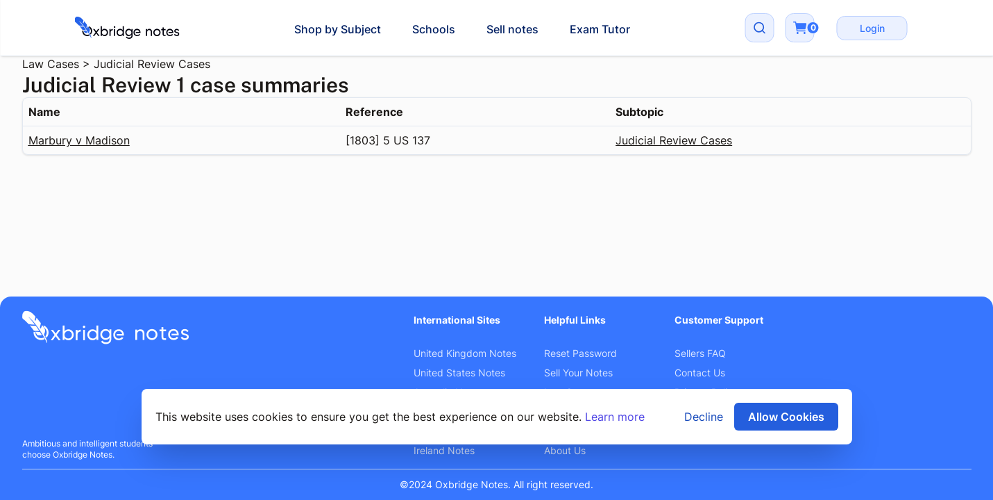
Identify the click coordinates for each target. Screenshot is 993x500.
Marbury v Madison (79, 140)
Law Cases (50, 64)
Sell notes (512, 29)
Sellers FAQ (700, 353)
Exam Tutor (600, 29)
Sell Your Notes (578, 372)
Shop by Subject (337, 29)
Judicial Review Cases (152, 64)
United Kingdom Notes (465, 353)
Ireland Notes (444, 450)
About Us (565, 450)
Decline (703, 417)
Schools (433, 29)
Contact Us (699, 372)
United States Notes (459, 372)
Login (872, 28)
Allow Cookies (786, 417)
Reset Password (580, 353)
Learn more (615, 417)
